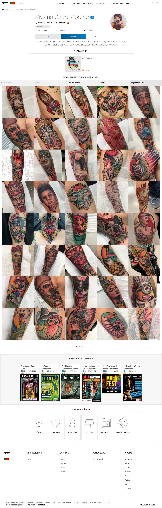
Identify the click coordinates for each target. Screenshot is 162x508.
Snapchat (128, 477)
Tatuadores (74, 3)
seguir (48, 36)
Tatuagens (60, 3)
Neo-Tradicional (43, 26)
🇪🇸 (68, 23)
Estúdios (87, 3)
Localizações (116, 3)
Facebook (128, 465)
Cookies (62, 469)
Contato (73, 36)
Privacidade (63, 465)
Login (29, 460)
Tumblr (127, 469)
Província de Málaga (56, 23)
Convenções (101, 3)
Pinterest (128, 473)
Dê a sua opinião (98, 460)
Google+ (128, 485)
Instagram (128, 460)
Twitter (127, 481)
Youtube (128, 490)
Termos (62, 460)
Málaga (41, 23)
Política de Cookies (36, 505)
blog (128, 3)
